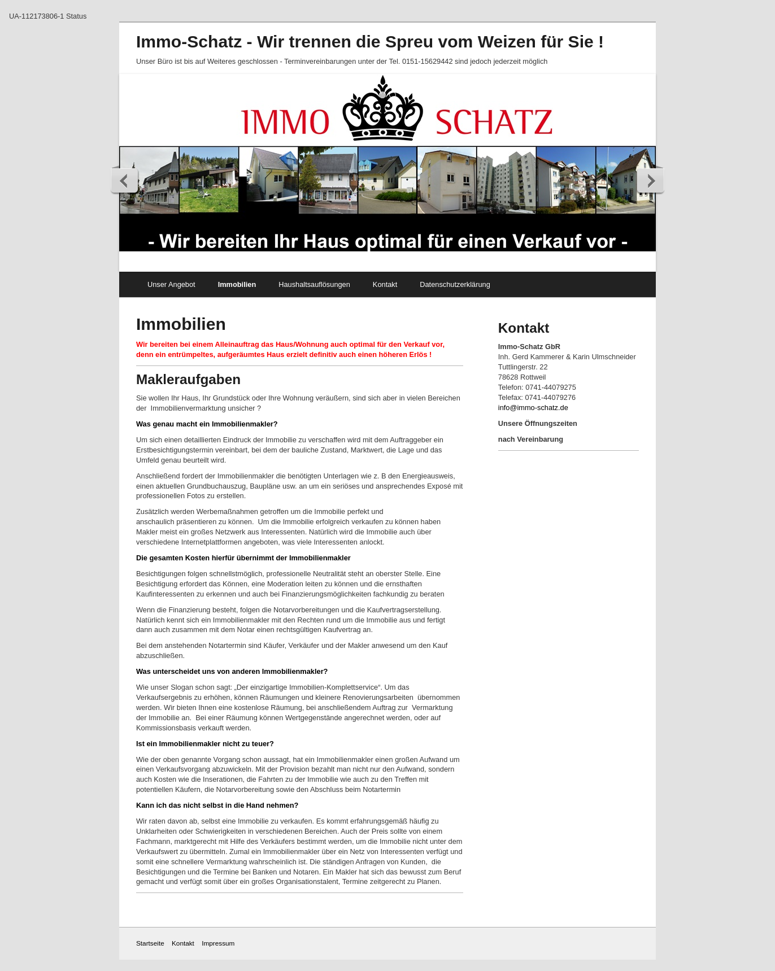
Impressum (218, 943)
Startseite (150, 943)
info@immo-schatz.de (533, 407)
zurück (125, 180)
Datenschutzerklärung (455, 284)
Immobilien (237, 284)
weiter (650, 180)
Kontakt (385, 284)
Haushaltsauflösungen (314, 284)
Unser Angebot (171, 284)
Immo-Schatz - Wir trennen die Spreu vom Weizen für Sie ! (370, 41)
